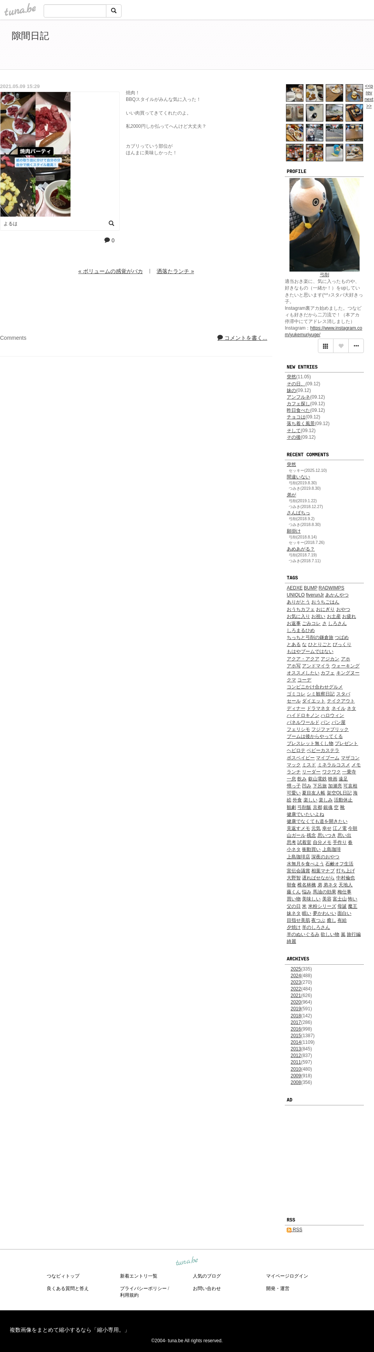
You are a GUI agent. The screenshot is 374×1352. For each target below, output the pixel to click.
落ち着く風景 (301, 423)
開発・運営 (277, 1288)
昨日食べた (298, 410)
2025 (296, 969)
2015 (296, 1035)
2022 (296, 989)
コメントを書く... (242, 338)
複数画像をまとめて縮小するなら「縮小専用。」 (70, 1330)
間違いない (298, 477)
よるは (11, 223)
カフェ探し (298, 403)
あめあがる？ (301, 549)
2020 (296, 1002)
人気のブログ (207, 1276)
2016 (296, 1029)
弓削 (324, 274)
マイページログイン (287, 1276)
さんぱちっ (298, 512)
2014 (296, 1042)
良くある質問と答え (68, 1288)
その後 (294, 437)
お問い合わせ (207, 1288)
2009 (296, 1075)
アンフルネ (298, 397)
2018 (296, 1015)
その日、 (296, 384)
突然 (291, 376)
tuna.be (187, 1261)
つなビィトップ (63, 1276)
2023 (296, 982)
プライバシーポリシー (143, 1288)
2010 (296, 1069)
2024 (296, 975)
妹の (291, 390)
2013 (296, 1049)
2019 (296, 1008)
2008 (296, 1082)
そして (294, 430)
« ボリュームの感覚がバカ (110, 271)
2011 (296, 1062)
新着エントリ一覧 (138, 1276)
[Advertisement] (272, 45)
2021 (296, 995)
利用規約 (129, 1295)
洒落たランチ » (175, 271)
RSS (294, 1229)
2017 (296, 1022)
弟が (291, 495)
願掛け (294, 531)
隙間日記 (30, 35)
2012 (296, 1055)
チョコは (296, 417)
